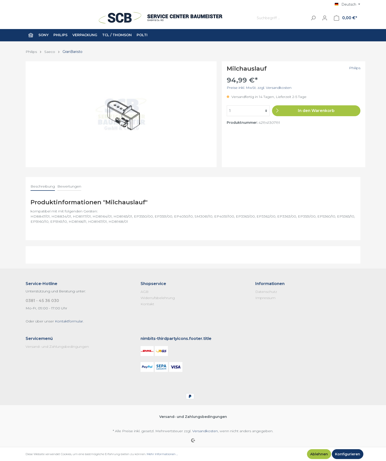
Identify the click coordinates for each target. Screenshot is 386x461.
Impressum (265, 298)
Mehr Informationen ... (162, 454)
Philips (354, 68)
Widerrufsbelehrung (158, 298)
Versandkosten (205, 431)
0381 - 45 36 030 (42, 300)
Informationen (270, 283)
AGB (144, 291)
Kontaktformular (69, 321)
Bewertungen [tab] (69, 186)
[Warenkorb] (345, 18)
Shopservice (153, 283)
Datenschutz (266, 291)
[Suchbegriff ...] (281, 18)
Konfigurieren (347, 454)
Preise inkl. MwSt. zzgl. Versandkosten (259, 87)
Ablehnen (319, 454)
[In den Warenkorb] (316, 110)
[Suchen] (313, 18)
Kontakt (147, 304)
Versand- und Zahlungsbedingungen (57, 346)
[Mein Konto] (325, 18)
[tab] (43, 186)
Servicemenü (39, 338)
